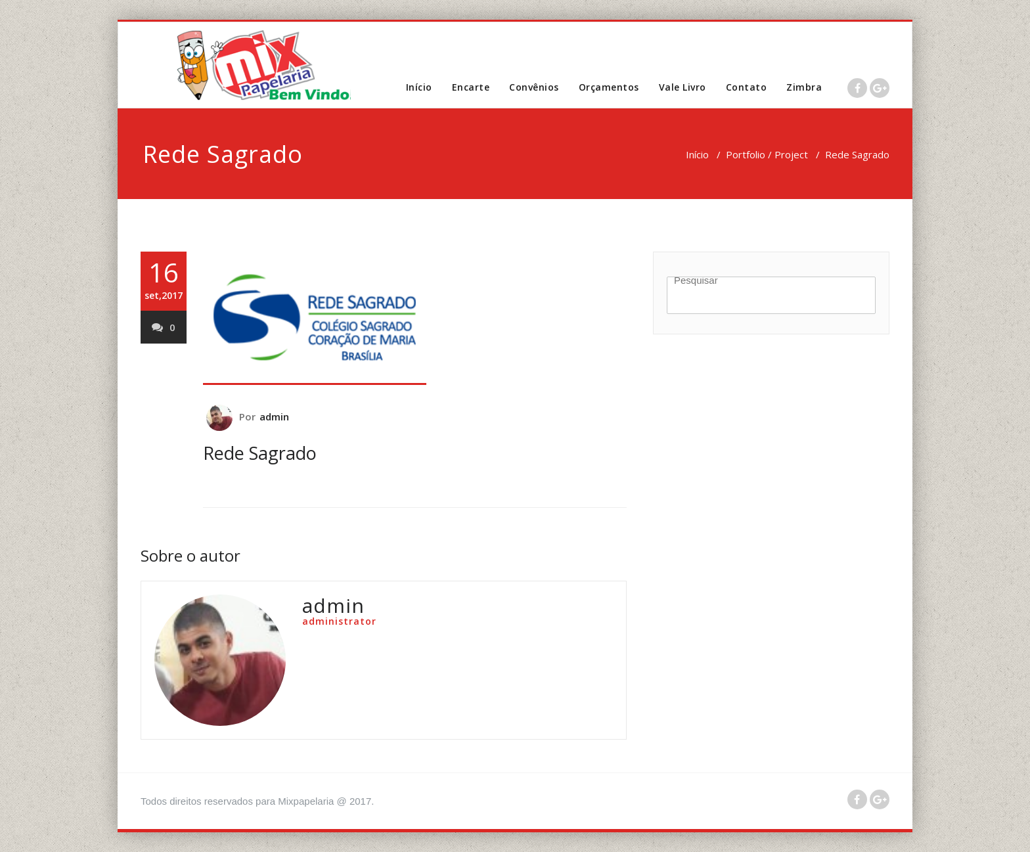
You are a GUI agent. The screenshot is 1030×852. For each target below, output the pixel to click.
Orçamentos (609, 87)
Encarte (471, 87)
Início (419, 87)
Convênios (534, 87)
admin (274, 416)
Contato (746, 87)
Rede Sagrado (260, 453)
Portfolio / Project (767, 154)
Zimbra (804, 87)
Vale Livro (682, 87)
